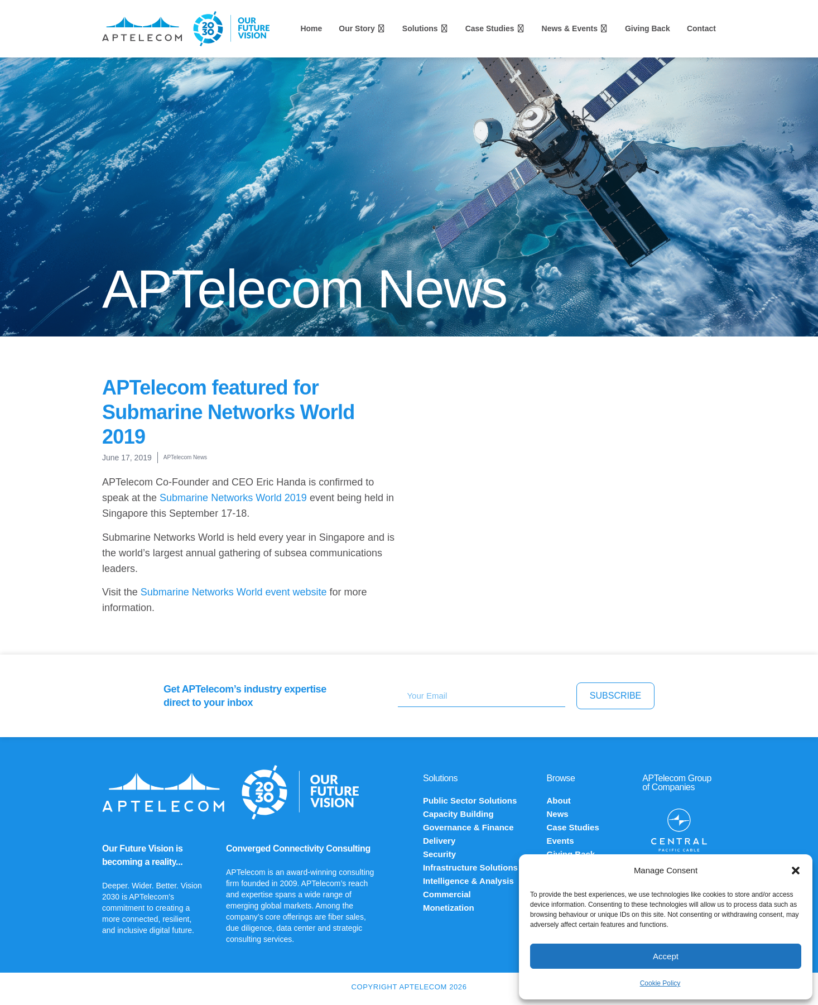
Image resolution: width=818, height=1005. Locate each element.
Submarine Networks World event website (234, 592)
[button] (795, 870)
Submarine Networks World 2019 (233, 497)
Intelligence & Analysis (468, 881)
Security (439, 854)
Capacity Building (458, 814)
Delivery (439, 840)
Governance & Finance (468, 827)
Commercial (447, 894)
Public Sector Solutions (470, 800)
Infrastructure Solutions (470, 867)
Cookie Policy (660, 983)
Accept (666, 956)
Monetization (448, 907)
